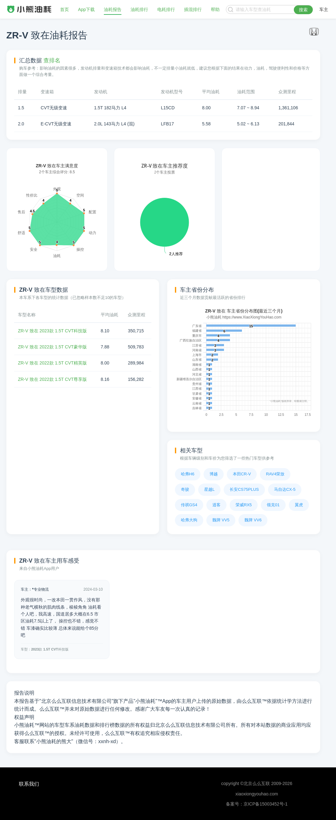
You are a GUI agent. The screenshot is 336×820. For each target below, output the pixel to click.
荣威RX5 (244, 504)
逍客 (216, 504)
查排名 (51, 60)
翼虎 (299, 504)
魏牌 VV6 (252, 520)
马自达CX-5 (285, 489)
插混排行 (193, 9)
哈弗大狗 (189, 520)
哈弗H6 (187, 474)
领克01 (273, 504)
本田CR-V (242, 474)
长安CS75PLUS (244, 489)
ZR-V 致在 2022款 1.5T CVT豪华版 (52, 346)
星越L (209, 489)
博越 (214, 474)
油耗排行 (139, 9)
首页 (64, 9)
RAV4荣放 (275, 474)
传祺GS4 (189, 504)
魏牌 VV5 (220, 520)
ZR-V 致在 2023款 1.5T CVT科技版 (52, 330)
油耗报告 (112, 9)
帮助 (215, 9)
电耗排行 (166, 9)
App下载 (86, 9)
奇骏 (185, 489)
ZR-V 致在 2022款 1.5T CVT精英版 (52, 362)
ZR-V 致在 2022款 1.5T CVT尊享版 (52, 379)
